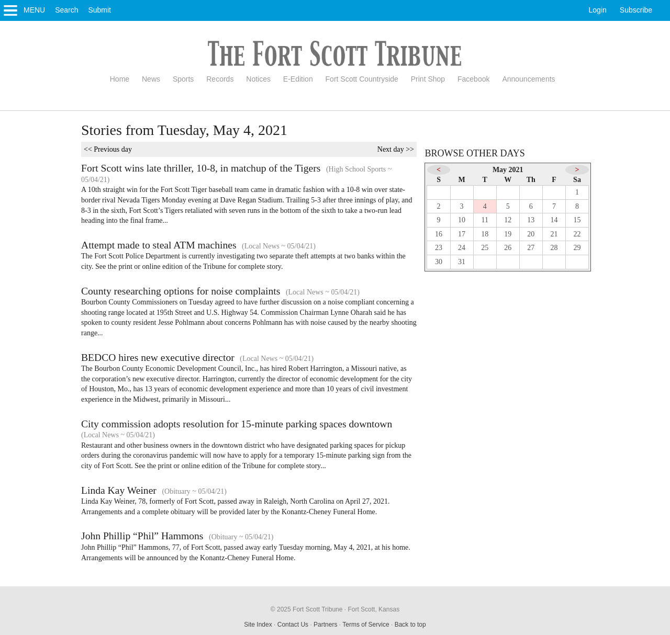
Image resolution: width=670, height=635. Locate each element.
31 (461, 262)
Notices (258, 79)
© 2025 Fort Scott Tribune (307, 609)
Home (119, 79)
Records (219, 79)
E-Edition (298, 79)
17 (461, 234)
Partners (325, 624)
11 (484, 220)
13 (530, 220)
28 (553, 248)
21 (553, 234)
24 (461, 248)
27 (530, 248)
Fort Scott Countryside (362, 79)
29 (577, 248)
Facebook (473, 79)
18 (484, 234)
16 (438, 234)
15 (577, 220)
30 (438, 262)
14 (553, 220)
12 (507, 220)
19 (507, 234)
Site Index (258, 624)
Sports (183, 79)
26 (507, 248)
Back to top (410, 624)
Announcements (528, 79)
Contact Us (292, 624)
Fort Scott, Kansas (373, 609)
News (151, 79)
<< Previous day (108, 149)
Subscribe (636, 10)
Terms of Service (365, 624)
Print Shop (428, 79)
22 (577, 234)
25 (484, 248)
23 (438, 248)
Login (598, 10)
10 (461, 220)
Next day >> (395, 149)
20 (530, 234)
